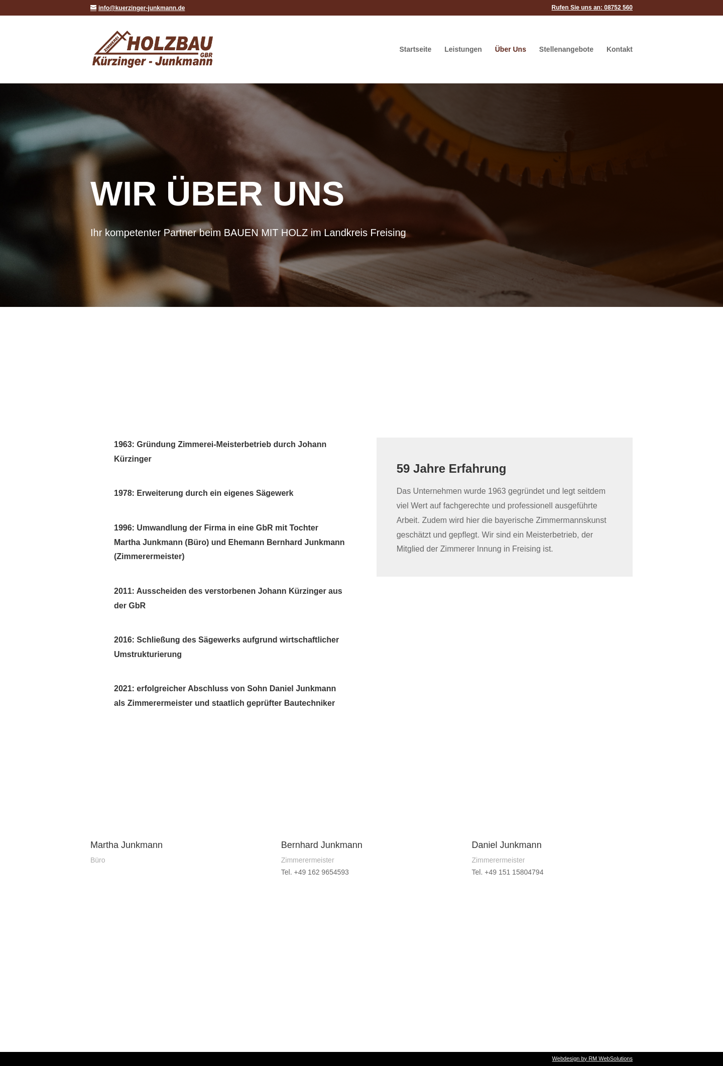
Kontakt (620, 49)
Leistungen (463, 49)
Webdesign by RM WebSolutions (592, 1058)
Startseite (415, 49)
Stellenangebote (566, 49)
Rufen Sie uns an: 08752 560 (592, 8)
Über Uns (510, 49)
